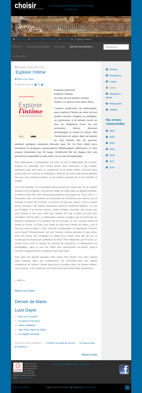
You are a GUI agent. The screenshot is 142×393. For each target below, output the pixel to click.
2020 (112, 143)
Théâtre (113, 109)
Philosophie (115, 103)
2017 (112, 161)
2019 (112, 149)
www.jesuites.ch (25, 378)
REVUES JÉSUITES (80, 364)
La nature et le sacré (29, 321)
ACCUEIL (54, 5)
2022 (112, 130)
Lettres (113, 81)
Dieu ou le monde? (28, 316)
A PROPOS (67, 5)
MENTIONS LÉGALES (21, 387)
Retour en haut (89, 354)
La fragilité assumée (28, 334)
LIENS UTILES (59, 364)
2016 (112, 167)
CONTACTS (71, 9)
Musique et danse (113, 95)
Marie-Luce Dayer (25, 79)
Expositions (115, 75)
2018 (112, 155)
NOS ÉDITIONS (83, 5)
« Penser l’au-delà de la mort (60, 343)
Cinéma (113, 69)
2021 (112, 137)
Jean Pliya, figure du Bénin (32, 329)
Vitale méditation (27, 325)
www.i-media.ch (89, 387)
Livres (112, 87)
